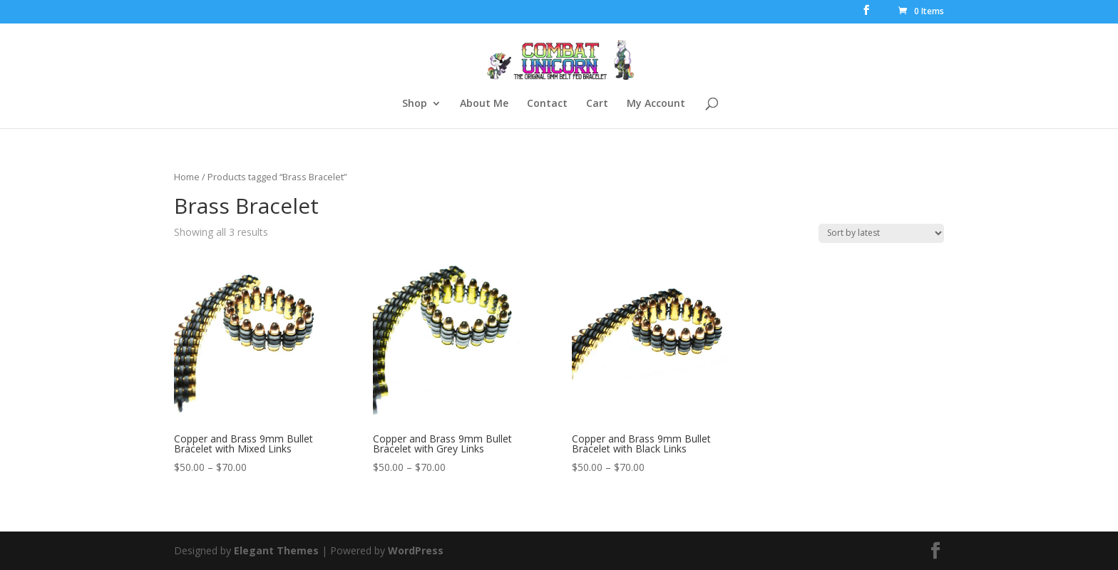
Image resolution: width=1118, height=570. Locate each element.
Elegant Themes (276, 550)
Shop (414, 104)
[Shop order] (881, 233)
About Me (484, 104)
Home (187, 176)
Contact (547, 104)
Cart (597, 104)
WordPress (415, 550)
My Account (656, 104)
